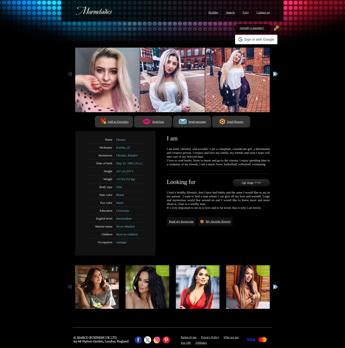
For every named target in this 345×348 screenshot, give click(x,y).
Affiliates (201, 342)
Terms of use (189, 337)
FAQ (245, 12)
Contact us (263, 12)
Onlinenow (163, 270)
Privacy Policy (210, 337)
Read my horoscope (181, 221)
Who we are (231, 337)
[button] (256, 39)
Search (230, 12)
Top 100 (186, 342)
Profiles (213, 12)
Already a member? (252, 28)
